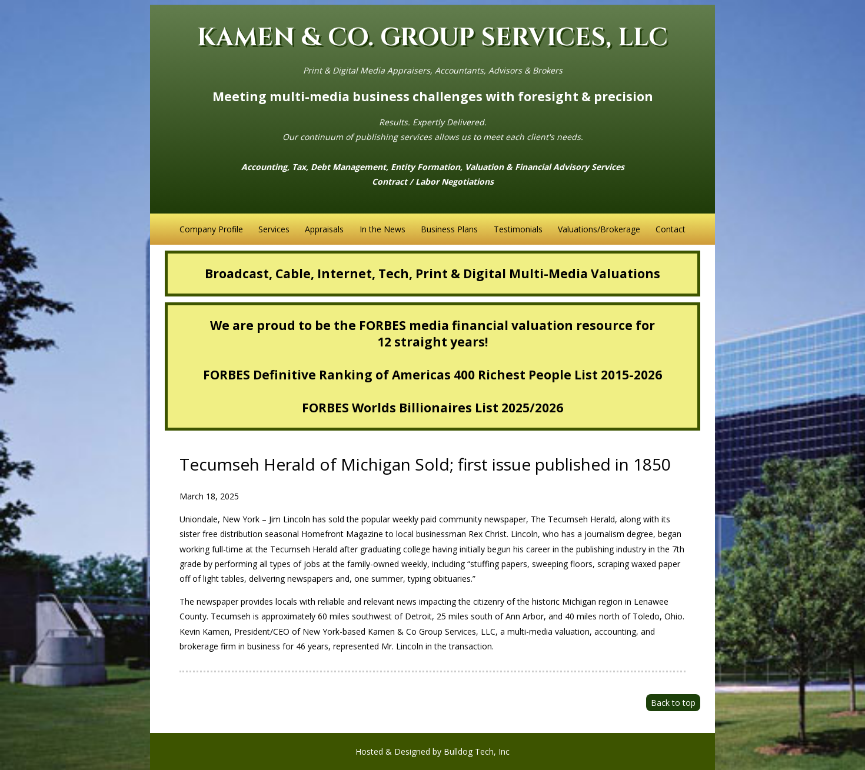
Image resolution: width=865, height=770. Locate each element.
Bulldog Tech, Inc (477, 751)
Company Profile (211, 229)
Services (274, 229)
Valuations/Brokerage (599, 229)
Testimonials (518, 229)
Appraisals (324, 229)
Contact (671, 229)
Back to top (673, 702)
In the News (382, 229)
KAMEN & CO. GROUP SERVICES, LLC (432, 38)
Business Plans (449, 229)
